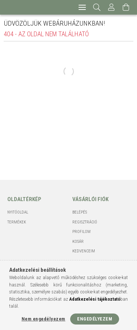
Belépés (79, 212)
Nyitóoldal (17, 212)
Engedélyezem (94, 319)
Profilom (81, 231)
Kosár (78, 241)
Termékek (16, 222)
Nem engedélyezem (43, 319)
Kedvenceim (83, 251)
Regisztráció (84, 222)
